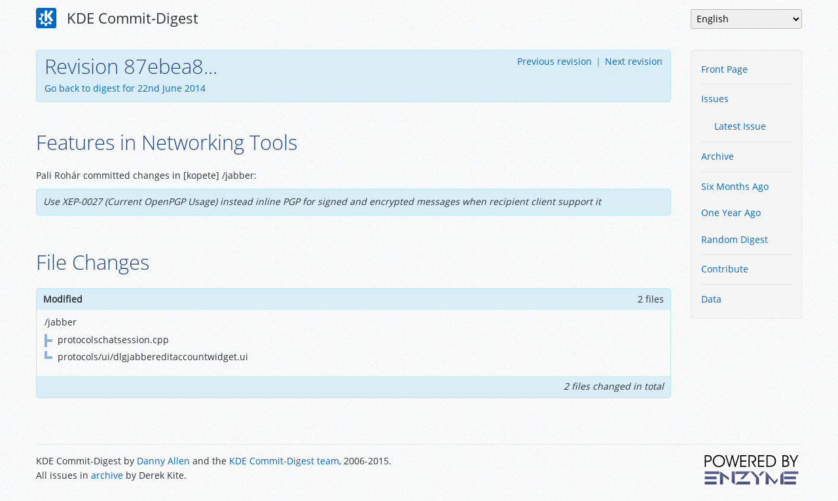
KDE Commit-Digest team (284, 461)
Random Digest (734, 239)
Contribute (724, 269)
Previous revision (554, 61)
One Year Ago (731, 212)
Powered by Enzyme (752, 470)
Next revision (634, 61)
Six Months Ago (735, 186)
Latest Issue (740, 126)
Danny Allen (163, 461)
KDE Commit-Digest (117, 18)
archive (107, 475)
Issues (715, 98)
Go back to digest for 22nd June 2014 (125, 88)
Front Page (724, 69)
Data (711, 299)
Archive (717, 156)
